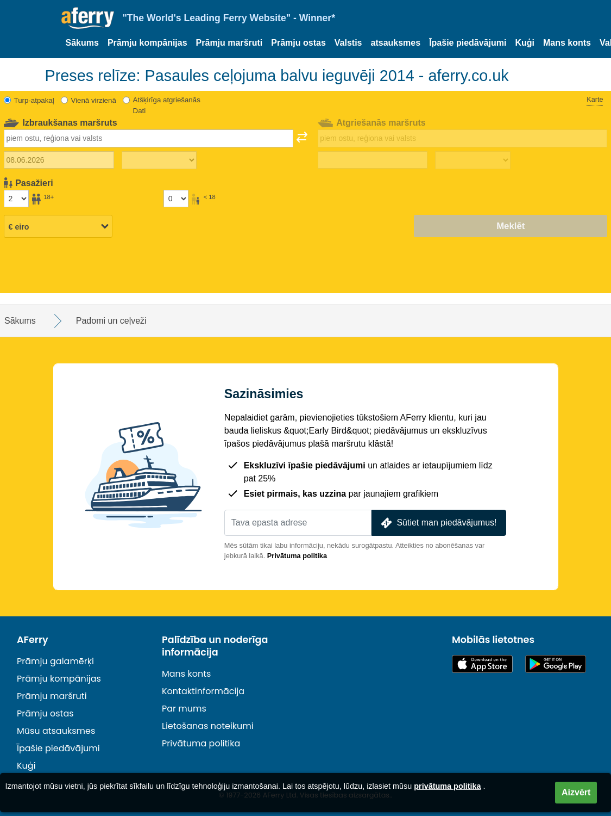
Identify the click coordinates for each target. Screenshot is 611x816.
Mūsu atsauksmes (56, 731)
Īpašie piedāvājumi (467, 42)
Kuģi (524, 42)
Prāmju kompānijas (147, 42)
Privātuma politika (297, 556)
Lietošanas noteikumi (208, 726)
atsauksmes (396, 42)
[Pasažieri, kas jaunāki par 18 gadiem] (175, 198)
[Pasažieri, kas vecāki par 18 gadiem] (16, 198)
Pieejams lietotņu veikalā (482, 664)
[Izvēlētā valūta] (58, 227)
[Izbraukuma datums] (59, 160)
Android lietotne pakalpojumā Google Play (555, 664)
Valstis (348, 42)
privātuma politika (447, 786)
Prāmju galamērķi (55, 661)
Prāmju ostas (298, 42)
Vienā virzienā (93, 100)
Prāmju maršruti (229, 42)
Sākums (82, 42)
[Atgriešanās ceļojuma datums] (373, 160)
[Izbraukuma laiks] (159, 160)
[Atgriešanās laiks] (473, 160)
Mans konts (567, 42)
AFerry (32, 639)
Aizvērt (576, 792)
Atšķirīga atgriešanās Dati (166, 105)
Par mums (184, 708)
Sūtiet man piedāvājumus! (438, 523)
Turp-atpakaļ (34, 100)
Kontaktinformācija (203, 691)
